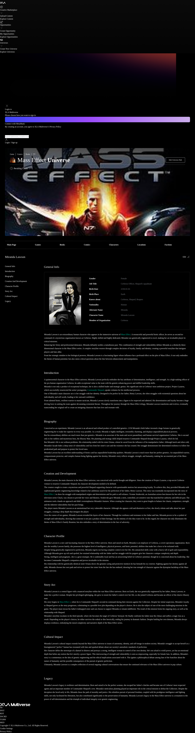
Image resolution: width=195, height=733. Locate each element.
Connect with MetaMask (15, 124)
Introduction (10, 271)
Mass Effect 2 (49, 494)
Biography (9, 276)
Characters (114, 245)
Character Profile (12, 286)
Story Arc (9, 291)
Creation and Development (16, 281)
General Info (10, 266)
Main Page (11, 245)
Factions (168, 245)
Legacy (8, 301)
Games (38, 245)
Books (62, 245)
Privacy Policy (55, 127)
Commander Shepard (95, 390)
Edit (186, 256)
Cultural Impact (11, 296)
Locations (141, 245)
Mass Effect (126, 334)
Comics (87, 245)
